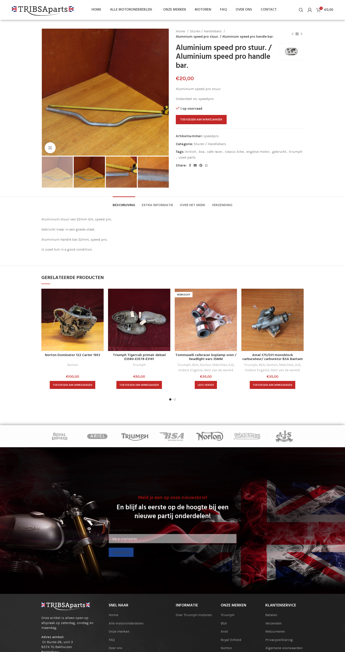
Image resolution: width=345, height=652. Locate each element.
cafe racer (214, 152)
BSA (195, 365)
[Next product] (301, 34)
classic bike (234, 152)
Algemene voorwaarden (284, 648)
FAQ (112, 640)
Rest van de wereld (218, 370)
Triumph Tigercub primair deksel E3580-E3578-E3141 (139, 357)
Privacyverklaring (279, 640)
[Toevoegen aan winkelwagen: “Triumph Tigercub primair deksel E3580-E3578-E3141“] (139, 385)
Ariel (224, 631)
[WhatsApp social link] (206, 165)
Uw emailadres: (121, 530)
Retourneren (275, 631)
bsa (201, 152)
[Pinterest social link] (201, 165)
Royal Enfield (231, 640)
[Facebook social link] (190, 165)
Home (181, 31)
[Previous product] (292, 34)
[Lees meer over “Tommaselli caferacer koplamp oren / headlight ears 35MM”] (206, 385)
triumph (295, 152)
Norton (72, 365)
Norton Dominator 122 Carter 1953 (72, 355)
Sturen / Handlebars (206, 31)
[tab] (124, 203)
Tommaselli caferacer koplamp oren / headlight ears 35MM (205, 357)
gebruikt (279, 152)
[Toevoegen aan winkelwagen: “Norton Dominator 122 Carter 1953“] (72, 385)
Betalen (271, 615)
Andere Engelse (190, 370)
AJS (231, 365)
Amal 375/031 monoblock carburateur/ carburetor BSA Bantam (272, 357)
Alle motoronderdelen (126, 623)
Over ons (115, 648)
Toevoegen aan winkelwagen (201, 119)
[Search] (301, 10)
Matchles (219, 365)
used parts (187, 157)
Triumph (139, 365)
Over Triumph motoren (194, 615)
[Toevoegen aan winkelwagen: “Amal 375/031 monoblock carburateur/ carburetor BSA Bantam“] (272, 385)
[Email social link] (195, 165)
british (190, 152)
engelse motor (258, 152)
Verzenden (273, 623)
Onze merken (119, 631)
